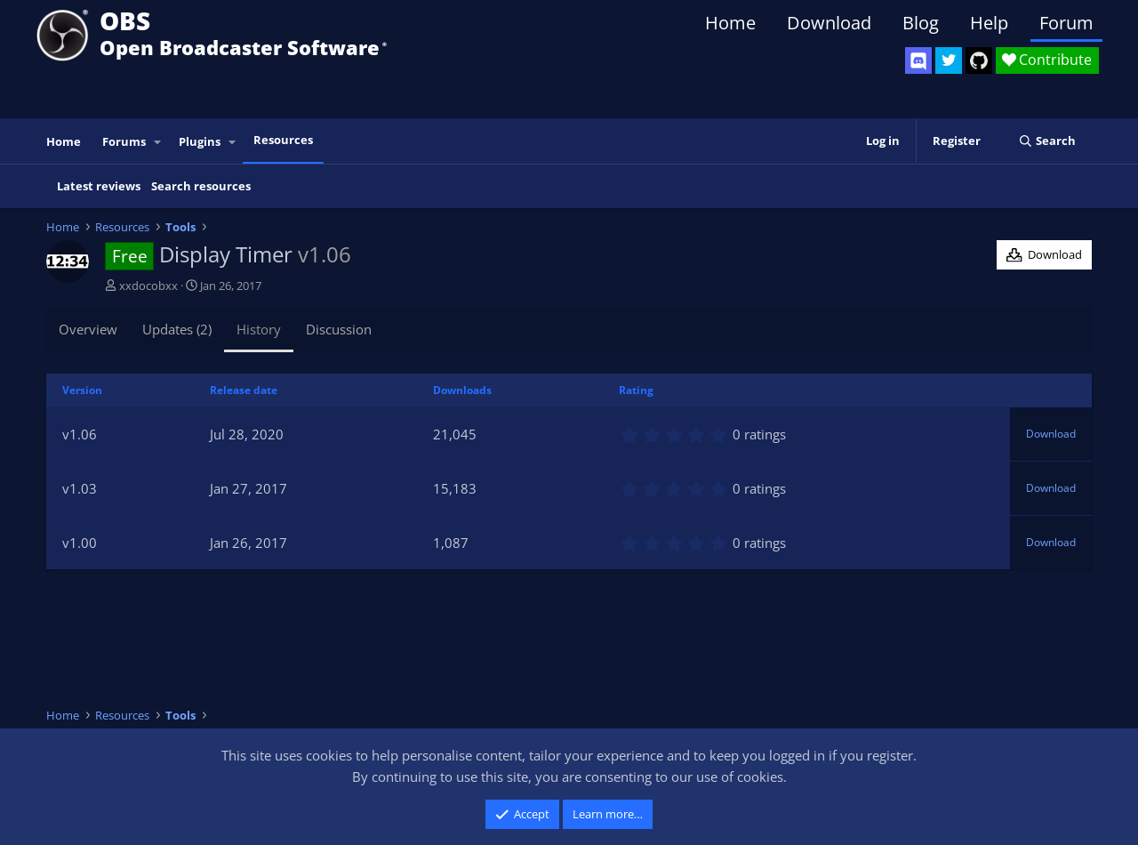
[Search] (1047, 141)
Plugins (199, 141)
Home (730, 23)
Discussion (339, 329)
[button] (158, 142)
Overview (88, 329)
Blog (920, 23)
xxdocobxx (148, 286)
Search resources (201, 186)
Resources (283, 140)
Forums (124, 141)
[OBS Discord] (918, 60)
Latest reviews (98, 186)
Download (829, 23)
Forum (1066, 23)
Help (989, 23)
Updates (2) (177, 329)
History (258, 329)
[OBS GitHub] (979, 60)
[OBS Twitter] (948, 60)
